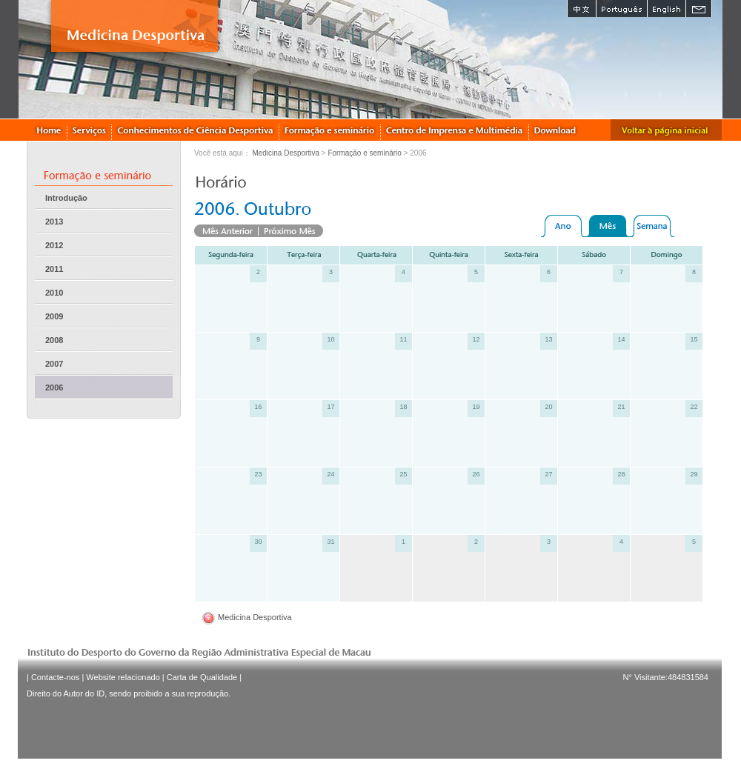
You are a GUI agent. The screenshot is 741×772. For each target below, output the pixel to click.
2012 (54, 245)
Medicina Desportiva (285, 153)
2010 (54, 292)
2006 (54, 387)
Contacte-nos (55, 677)
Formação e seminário (364, 153)
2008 (54, 340)
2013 (54, 221)
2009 (54, 316)
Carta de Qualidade (202, 677)
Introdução (66, 197)
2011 (54, 268)
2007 (54, 363)
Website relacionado (122, 677)
